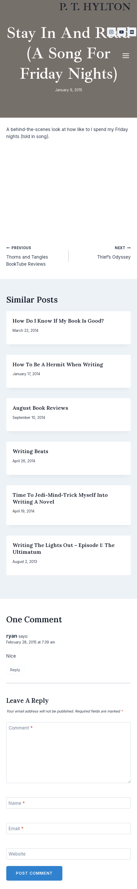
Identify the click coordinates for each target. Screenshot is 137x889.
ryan (11, 636)
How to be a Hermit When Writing (58, 364)
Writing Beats (30, 451)
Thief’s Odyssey (102, 252)
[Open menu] (128, 55)
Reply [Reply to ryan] (15, 670)
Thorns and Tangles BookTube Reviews (35, 255)
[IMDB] (131, 31)
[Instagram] (111, 31)
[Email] (68, 828)
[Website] (68, 853)
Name (17, 803)
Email (16, 828)
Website (17, 854)
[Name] (68, 803)
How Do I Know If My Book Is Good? (58, 320)
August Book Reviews (40, 407)
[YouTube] (121, 31)
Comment (21, 728)
